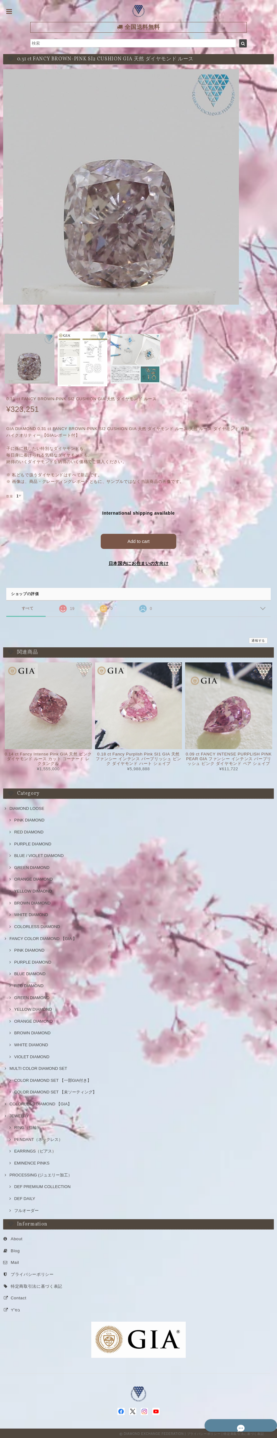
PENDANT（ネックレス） (38, 1138)
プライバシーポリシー (32, 1273)
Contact (18, 1296)
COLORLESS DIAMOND (37, 925)
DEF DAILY (24, 1197)
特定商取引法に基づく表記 (36, 1284)
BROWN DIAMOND (32, 901)
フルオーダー (26, 1209)
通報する (258, 639)
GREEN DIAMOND (31, 866)
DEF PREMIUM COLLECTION (42, 1185)
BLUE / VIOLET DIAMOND (39, 854)
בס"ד (15, 1308)
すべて (27, 607)
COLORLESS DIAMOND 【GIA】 (40, 1102)
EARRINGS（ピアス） (35, 1150)
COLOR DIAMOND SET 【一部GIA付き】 (52, 1079)
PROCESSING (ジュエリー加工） (40, 1173)
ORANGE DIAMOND (33, 878)
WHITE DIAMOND (31, 913)
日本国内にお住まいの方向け (139, 562)
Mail (15, 1261)
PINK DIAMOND (29, 818)
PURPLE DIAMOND (32, 842)
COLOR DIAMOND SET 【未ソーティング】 (55, 1090)
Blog (15, 1249)
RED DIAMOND (28, 830)
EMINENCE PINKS (31, 1161)
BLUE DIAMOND (30, 972)
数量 (9, 496)
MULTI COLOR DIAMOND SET (38, 1067)
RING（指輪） (27, 1126)
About (17, 1237)
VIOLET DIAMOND (31, 1055)
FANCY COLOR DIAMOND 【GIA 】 (43, 937)
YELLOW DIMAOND (33, 890)
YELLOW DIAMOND (33, 1008)
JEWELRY (19, 1114)
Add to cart (138, 540)
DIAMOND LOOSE (26, 807)
